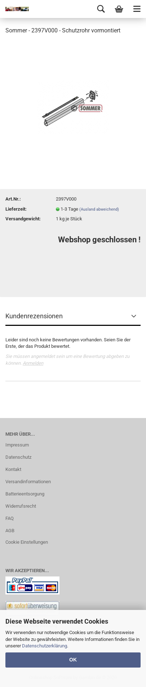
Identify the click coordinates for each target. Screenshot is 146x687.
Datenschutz (18, 457)
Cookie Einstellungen (26, 542)
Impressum (17, 445)
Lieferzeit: (16, 209)
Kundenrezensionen (34, 316)
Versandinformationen (28, 481)
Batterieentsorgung (24, 494)
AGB (9, 530)
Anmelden (33, 363)
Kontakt (13, 469)
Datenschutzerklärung (44, 645)
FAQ (9, 518)
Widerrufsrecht (20, 506)
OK (73, 660)
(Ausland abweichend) (99, 209)
